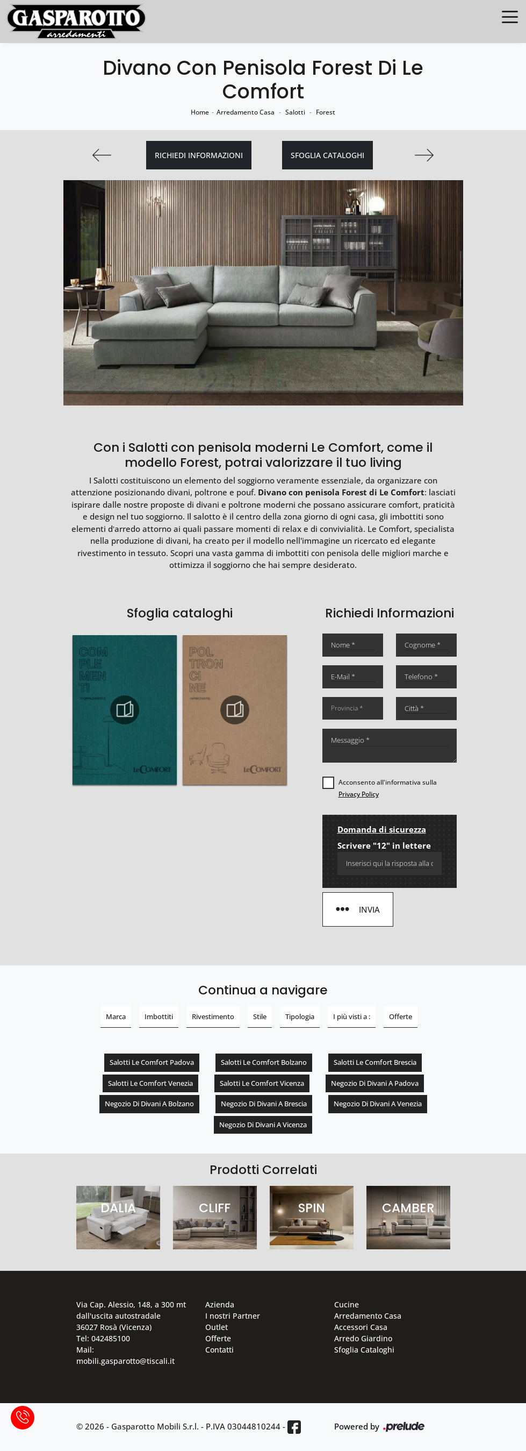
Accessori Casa (360, 1327)
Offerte (218, 1338)
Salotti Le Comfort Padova (152, 1062)
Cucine (346, 1304)
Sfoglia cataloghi (327, 155)
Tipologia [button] (299, 1016)
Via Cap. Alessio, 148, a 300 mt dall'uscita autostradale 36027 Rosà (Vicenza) (131, 1315)
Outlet (216, 1327)
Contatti (219, 1350)
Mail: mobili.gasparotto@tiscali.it (125, 1355)
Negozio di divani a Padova (375, 1083)
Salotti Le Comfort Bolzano (264, 1062)
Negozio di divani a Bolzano (149, 1103)
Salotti (295, 112)
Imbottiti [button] (159, 1016)
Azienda (219, 1304)
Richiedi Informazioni (199, 155)
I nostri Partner (232, 1316)
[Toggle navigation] (510, 16)
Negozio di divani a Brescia (264, 1103)
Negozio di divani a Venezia (378, 1103)
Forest (325, 112)
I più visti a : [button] (351, 1016)
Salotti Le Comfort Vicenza (262, 1083)
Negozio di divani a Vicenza (263, 1124)
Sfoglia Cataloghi (364, 1350)
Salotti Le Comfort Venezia (150, 1083)
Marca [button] (116, 1016)
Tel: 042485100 (103, 1338)
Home (200, 112)
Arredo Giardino (363, 1338)
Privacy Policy (358, 794)
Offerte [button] (400, 1016)
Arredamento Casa (246, 112)
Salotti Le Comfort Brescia (375, 1062)
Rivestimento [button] (213, 1016)
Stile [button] (259, 1016)
